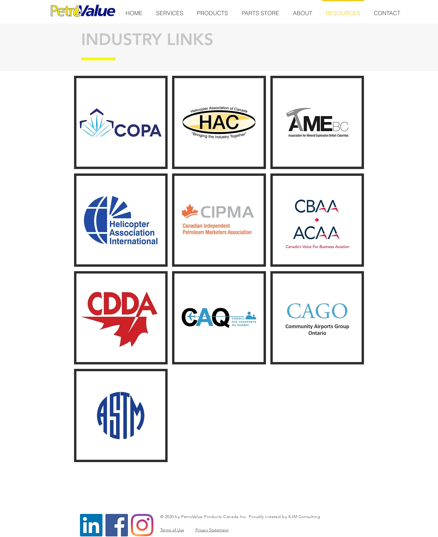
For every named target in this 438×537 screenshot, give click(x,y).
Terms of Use (172, 530)
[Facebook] (116, 525)
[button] (121, 122)
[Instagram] (142, 525)
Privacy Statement (212, 530)
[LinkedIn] (91, 525)
